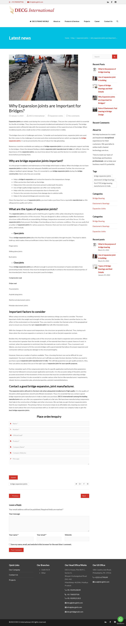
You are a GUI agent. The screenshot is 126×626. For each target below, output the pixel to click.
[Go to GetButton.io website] (120, 623)
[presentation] (26, 470)
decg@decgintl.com (75, 603)
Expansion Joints (82, 38)
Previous (15, 496)
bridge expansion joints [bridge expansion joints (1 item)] (102, 176)
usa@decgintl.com (101, 582)
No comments (74, 116)
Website (68, 535)
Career (97, 21)
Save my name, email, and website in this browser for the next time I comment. (41, 544)
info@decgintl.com (74, 607)
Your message (14, 514)
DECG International (36, 116)
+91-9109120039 (73, 590)
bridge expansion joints (18, 484)
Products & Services (72, 21)
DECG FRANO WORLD (39, 21)
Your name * (13, 535)
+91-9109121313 (73, 598)
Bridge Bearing (99, 198)
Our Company (14, 570)
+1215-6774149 (101, 577)
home (67, 38)
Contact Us (108, 21)
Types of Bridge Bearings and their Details (105, 88)
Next (85, 496)
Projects (87, 21)
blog (72, 38)
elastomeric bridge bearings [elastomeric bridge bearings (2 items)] (104, 180)
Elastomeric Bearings (101, 203)
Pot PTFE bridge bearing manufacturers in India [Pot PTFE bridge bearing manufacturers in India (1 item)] (103, 184)
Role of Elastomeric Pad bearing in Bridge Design (107, 111)
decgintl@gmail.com (75, 612)
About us (56, 21)
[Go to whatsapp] (120, 619)
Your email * (41, 535)
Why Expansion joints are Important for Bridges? (106, 100)
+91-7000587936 (73, 594)
